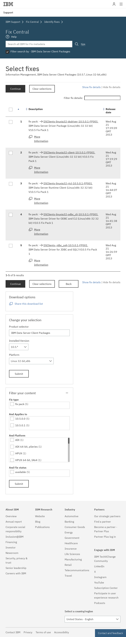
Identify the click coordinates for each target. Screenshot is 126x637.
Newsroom (12, 552)
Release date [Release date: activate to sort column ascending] (111, 110)
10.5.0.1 (20, 425)
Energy (69, 532)
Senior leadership (16, 568)
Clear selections (42, 88)
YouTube (99, 582)
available (20, 472)
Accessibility (61, 632)
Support (8, 12)
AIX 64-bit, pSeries (26, 446)
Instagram (100, 577)
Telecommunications (77, 570)
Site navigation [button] (121, 5)
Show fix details (91, 87)
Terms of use (43, 632)
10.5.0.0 (20, 418)
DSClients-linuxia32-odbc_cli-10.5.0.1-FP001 (70, 214)
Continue (15, 88)
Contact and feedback (110, 633)
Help (14, 36)
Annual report (14, 521)
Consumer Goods (75, 527)
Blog (37, 521)
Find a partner (102, 521)
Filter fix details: (92, 98)
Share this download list (29, 303)
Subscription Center (106, 588)
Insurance (71, 548)
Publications (42, 527)
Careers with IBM (16, 573)
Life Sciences (72, 554)
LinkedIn (99, 566)
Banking (69, 521)
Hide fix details (111, 87)
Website (40, 516)
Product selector (19, 326)
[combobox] (18, 347)
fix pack (19, 404)
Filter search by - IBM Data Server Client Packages (40, 51)
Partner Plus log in (105, 536)
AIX (17, 440)
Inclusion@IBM (14, 536)
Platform (14, 354)
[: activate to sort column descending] (21, 111)
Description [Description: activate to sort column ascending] (36, 109)
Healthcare (71, 543)
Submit (19, 373)
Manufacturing (73, 559)
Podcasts (99, 603)
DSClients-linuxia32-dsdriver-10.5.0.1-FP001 (70, 121)
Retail (68, 564)
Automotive (71, 516)
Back (69, 284)
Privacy (28, 632)
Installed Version (19, 340)
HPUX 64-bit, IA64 (26, 460)
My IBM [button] (114, 5)
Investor (11, 547)
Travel (68, 575)
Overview (11, 516)
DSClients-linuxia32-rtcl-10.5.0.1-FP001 (68, 183)
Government (72, 537)
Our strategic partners (107, 516)
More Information (41, 139)
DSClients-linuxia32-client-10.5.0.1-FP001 (69, 152)
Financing (11, 542)
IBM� (8, 4)
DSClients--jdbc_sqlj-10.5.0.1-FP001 (65, 245)
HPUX (18, 453)
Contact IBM (13, 632)
